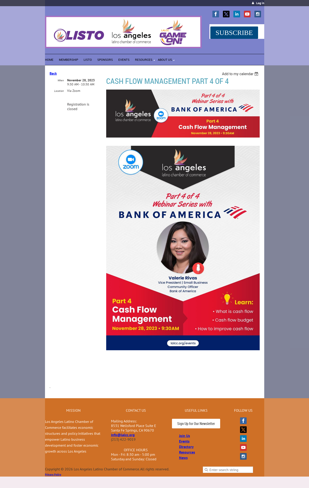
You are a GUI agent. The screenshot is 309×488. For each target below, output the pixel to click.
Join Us (184, 435)
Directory (186, 446)
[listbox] (241, 74)
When (61, 80)
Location (59, 91)
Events (184, 441)
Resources (187, 452)
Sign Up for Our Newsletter (196, 423)
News (183, 457)
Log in (260, 3)
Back (53, 73)
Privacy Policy (53, 474)
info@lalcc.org (123, 434)
